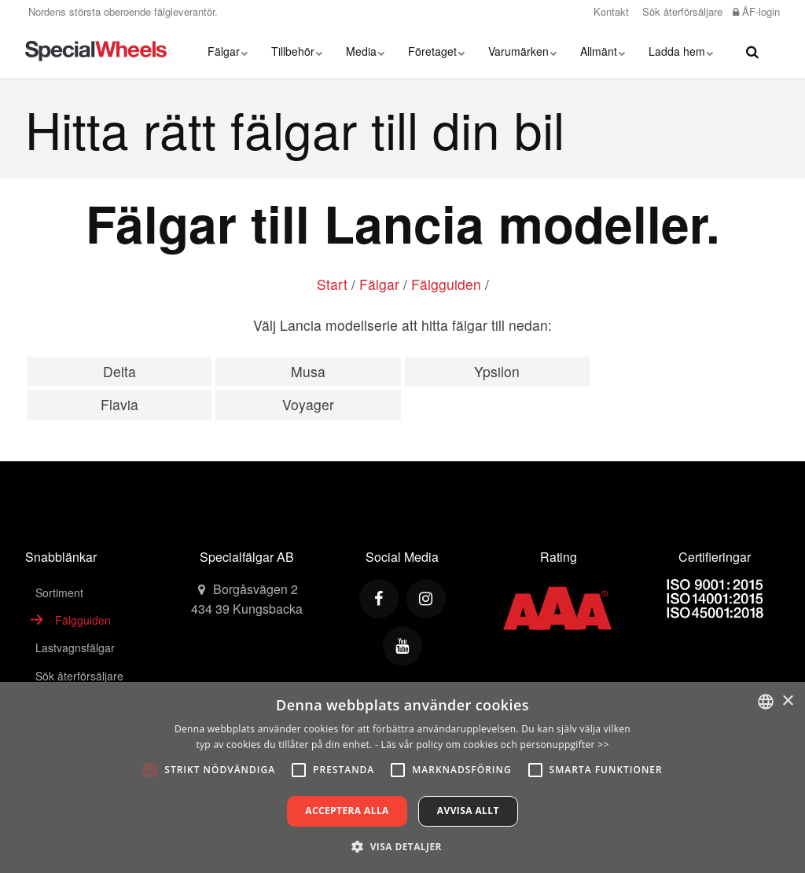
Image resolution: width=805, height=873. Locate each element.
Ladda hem (681, 51)
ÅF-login (756, 11)
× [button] (787, 701)
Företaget (436, 51)
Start (332, 284)
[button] (402, 846)
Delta (119, 371)
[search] (752, 51)
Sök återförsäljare (680, 11)
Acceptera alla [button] (347, 810)
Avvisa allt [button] (468, 810)
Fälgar (228, 51)
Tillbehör (296, 51)
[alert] (402, 777)
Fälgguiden (446, 284)
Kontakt (609, 11)
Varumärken (522, 51)
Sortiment (59, 592)
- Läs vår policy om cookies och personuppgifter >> (492, 744)
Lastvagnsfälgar (75, 647)
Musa (308, 371)
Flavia (119, 404)
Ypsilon (497, 371)
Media (365, 51)
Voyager (308, 404)
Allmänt (602, 51)
